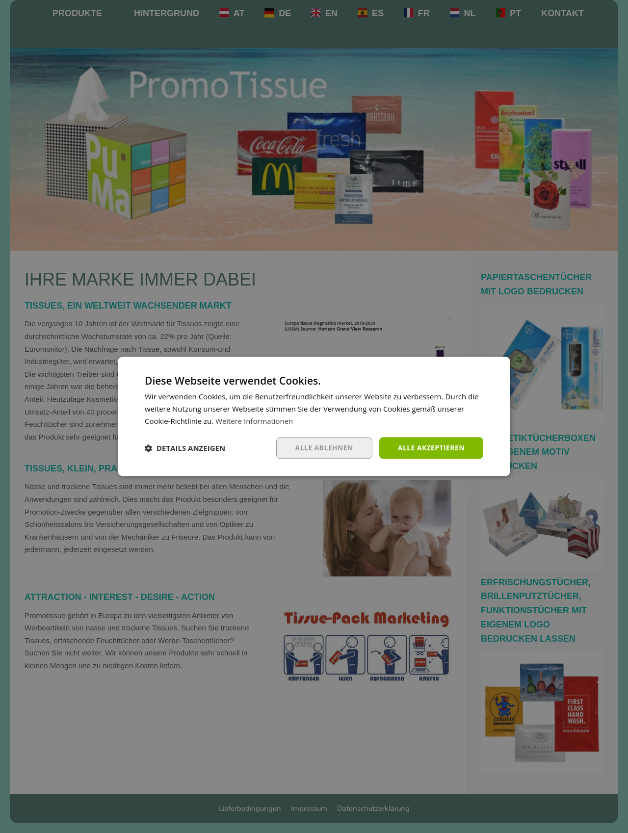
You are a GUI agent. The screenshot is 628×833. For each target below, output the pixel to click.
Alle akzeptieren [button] (431, 447)
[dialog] (314, 416)
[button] (185, 447)
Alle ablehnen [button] (324, 447)
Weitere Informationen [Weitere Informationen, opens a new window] (254, 421)
